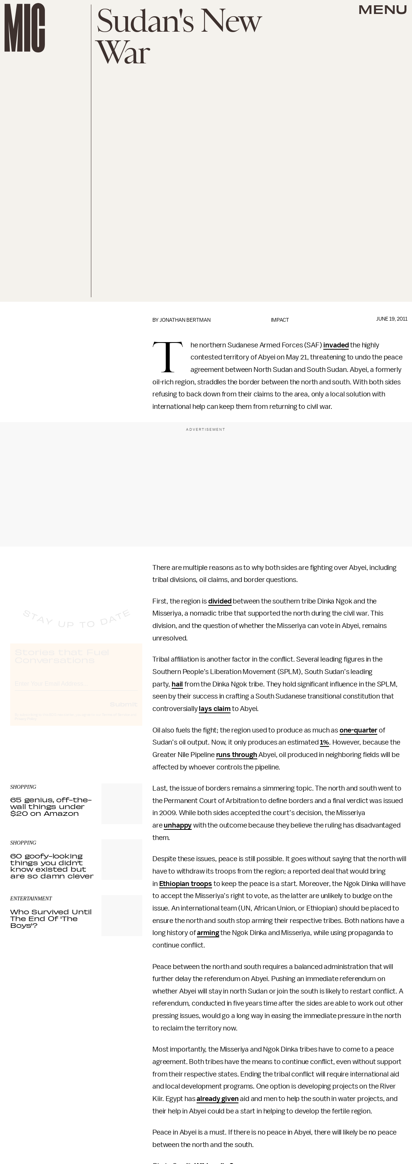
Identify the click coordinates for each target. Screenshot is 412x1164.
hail (177, 684)
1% (324, 742)
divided (220, 601)
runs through (236, 755)
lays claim (214, 709)
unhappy (178, 825)
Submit (124, 711)
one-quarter (358, 730)
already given (217, 1099)
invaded (336, 345)
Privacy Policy (26, 726)
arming (208, 933)
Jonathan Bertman (185, 320)
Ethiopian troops (185, 884)
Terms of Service (116, 722)
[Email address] (76, 690)
